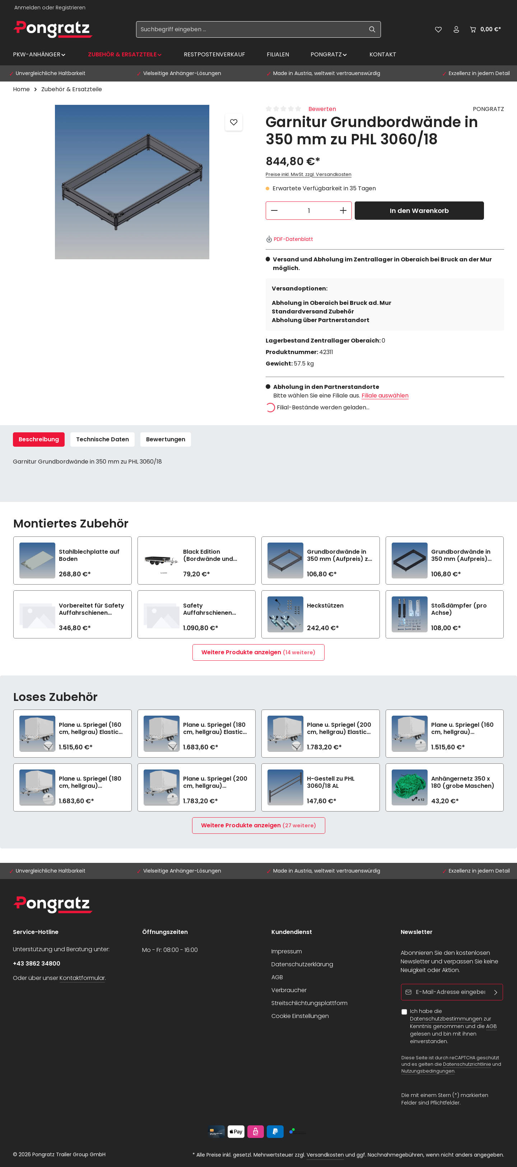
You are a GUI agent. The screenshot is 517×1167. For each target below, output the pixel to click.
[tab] (39, 439)
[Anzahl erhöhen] (343, 210)
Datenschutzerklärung (302, 964)
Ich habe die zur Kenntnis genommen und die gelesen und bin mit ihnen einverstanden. (453, 1026)
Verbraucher (289, 990)
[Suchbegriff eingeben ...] (250, 29)
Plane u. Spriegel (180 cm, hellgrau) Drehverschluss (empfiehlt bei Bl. (90, 782)
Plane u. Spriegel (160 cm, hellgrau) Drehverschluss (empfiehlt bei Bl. (462, 728)
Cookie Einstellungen (300, 1016)
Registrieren (70, 7)
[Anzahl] (308, 210)
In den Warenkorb (419, 210)
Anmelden (27, 7)
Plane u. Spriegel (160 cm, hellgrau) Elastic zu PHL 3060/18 (90, 728)
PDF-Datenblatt (289, 239)
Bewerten (322, 109)
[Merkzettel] (438, 29)
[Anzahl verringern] (274, 210)
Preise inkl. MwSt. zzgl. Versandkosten (308, 174)
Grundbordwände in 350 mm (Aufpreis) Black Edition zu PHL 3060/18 (460, 555)
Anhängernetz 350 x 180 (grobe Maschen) (462, 782)
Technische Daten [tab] (102, 439)
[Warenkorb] (485, 29)
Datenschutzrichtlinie (467, 1064)
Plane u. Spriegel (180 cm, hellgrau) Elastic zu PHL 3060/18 (214, 728)
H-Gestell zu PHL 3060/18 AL (331, 782)
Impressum (286, 951)
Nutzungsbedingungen (428, 1071)
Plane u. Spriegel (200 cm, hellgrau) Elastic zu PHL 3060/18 (339, 728)
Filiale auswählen (385, 395)
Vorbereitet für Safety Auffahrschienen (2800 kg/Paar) (91, 609)
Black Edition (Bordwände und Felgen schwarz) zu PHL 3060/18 (211, 555)
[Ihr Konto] (456, 29)
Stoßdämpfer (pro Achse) (459, 609)
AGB (277, 977)
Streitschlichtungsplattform (309, 1003)
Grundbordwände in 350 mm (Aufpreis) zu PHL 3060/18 (339, 555)
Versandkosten (325, 1154)
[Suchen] (372, 29)
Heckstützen (325, 606)
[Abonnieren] (496, 992)
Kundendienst (291, 932)
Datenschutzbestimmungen (446, 1018)
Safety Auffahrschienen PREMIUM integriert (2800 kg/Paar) (210, 609)
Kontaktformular (82, 978)
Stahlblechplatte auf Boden (89, 555)
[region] (132, 182)
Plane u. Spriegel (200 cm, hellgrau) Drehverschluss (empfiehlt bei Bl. (215, 782)
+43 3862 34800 (36, 963)
